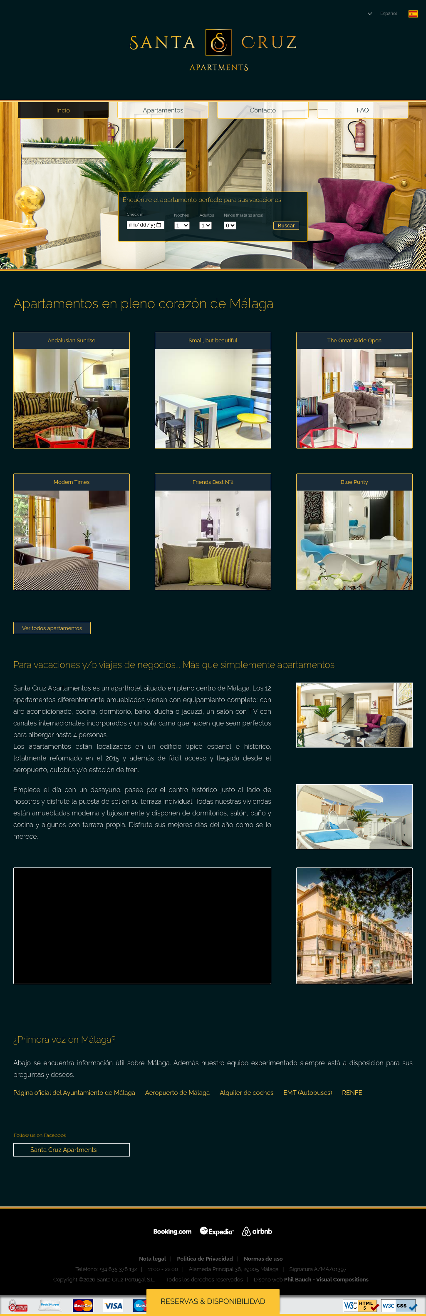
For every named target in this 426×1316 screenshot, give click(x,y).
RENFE (352, 1093)
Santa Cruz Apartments (63, 1150)
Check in (135, 214)
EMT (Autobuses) (307, 1093)
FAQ (363, 110)
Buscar (286, 225)
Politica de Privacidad (205, 1259)
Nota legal (152, 1259)
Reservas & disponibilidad (213, 1301)
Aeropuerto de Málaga (177, 1093)
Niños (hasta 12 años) (243, 215)
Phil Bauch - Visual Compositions (326, 1279)
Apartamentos (163, 110)
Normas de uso (263, 1259)
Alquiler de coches (246, 1093)
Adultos (206, 215)
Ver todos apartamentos (52, 628)
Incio (63, 110)
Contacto (263, 110)
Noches (181, 215)
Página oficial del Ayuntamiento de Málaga (74, 1093)
